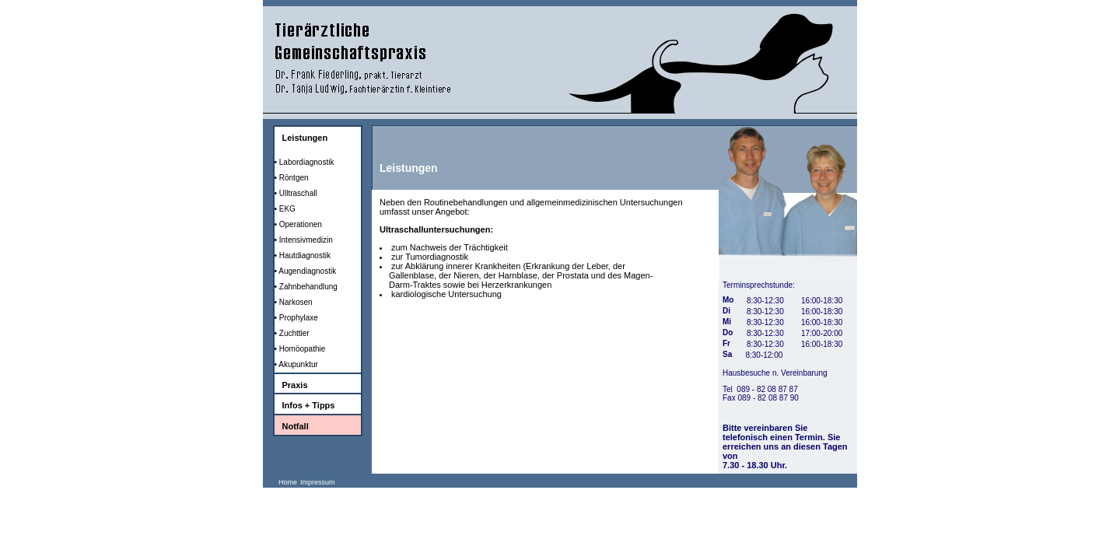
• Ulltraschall (296, 193)
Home (287, 482)
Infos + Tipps (308, 405)
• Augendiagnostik (306, 271)
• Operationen (298, 224)
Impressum (317, 482)
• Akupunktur (296, 364)
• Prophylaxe (296, 317)
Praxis (295, 385)
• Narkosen (294, 302)
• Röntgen (292, 177)
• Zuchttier (292, 333)
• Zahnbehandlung (306, 286)
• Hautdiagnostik (303, 255)
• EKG (285, 209)
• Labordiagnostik (304, 162)
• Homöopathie (300, 349)
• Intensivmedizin (304, 240)
